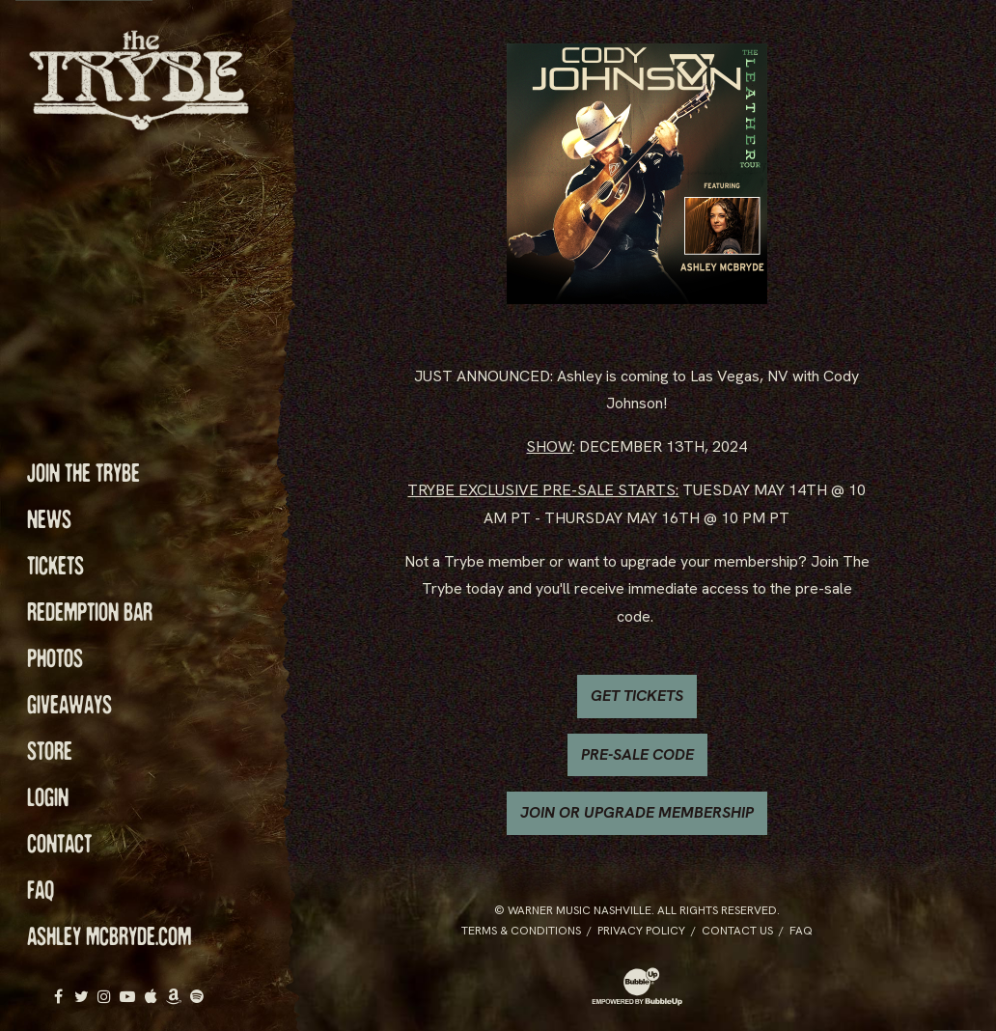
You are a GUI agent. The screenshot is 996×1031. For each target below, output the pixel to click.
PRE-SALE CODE (637, 754)
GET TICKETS (637, 695)
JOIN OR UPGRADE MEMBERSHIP (637, 812)
